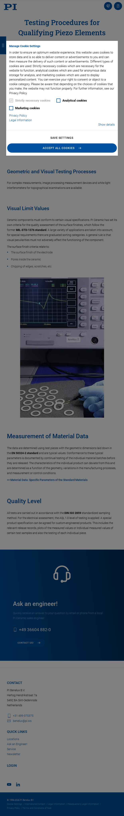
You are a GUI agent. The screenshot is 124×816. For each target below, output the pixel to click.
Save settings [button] (61, 137)
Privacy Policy (18, 115)
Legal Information (20, 120)
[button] (62, 148)
